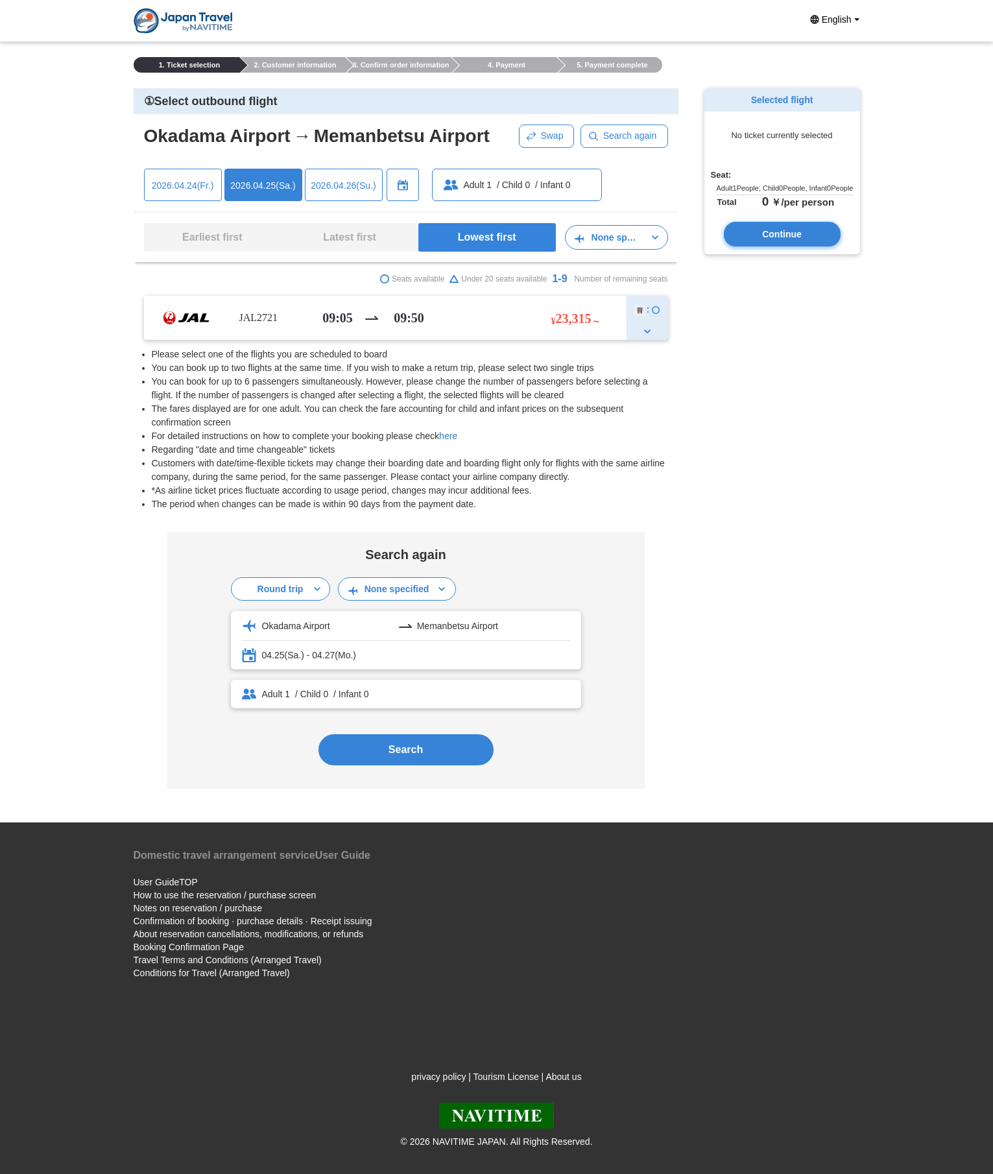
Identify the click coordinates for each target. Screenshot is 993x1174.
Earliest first (212, 237)
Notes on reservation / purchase (198, 908)
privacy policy (438, 1077)
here (448, 436)
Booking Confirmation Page (189, 947)
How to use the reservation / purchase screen (225, 895)
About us (563, 1077)
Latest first (349, 237)
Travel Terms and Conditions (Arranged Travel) (228, 960)
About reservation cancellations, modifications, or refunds (249, 934)
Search (406, 749)
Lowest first (487, 237)
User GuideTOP (166, 882)
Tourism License (506, 1077)
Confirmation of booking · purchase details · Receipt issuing (253, 921)
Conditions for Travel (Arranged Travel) (212, 973)
